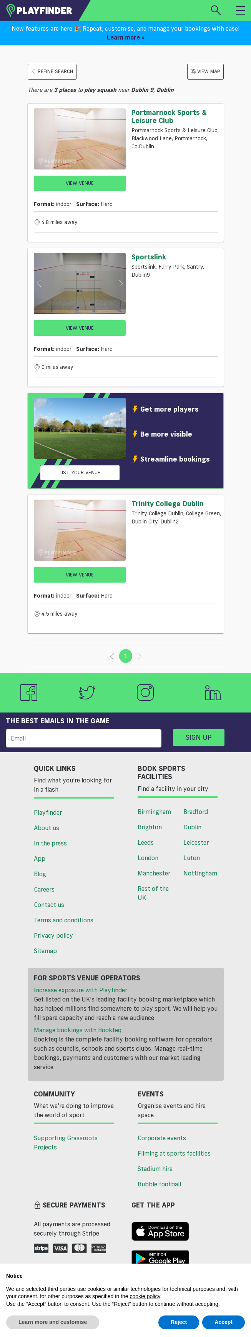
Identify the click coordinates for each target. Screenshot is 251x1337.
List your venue (80, 472)
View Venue (80, 183)
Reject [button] (179, 1322)
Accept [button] (223, 1322)
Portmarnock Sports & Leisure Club (169, 116)
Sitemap (45, 951)
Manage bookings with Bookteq (77, 1030)
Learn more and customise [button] (52, 1322)
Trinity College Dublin (167, 503)
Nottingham (200, 873)
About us (46, 828)
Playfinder (48, 812)
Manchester (154, 873)
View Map (205, 71)
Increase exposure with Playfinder (80, 990)
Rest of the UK (153, 893)
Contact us (49, 904)
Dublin (192, 827)
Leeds (146, 842)
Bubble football (159, 1184)
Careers (44, 889)
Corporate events (162, 1138)
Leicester (196, 842)
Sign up (199, 737)
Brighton (150, 827)
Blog (40, 874)
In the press (50, 843)
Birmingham (154, 811)
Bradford (195, 811)
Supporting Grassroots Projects (66, 1142)
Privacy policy (53, 935)
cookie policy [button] (145, 1296)
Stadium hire (155, 1169)
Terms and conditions (63, 920)
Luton (191, 858)
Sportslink (148, 256)
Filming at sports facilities (174, 1153)
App (39, 858)
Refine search (52, 71)
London (148, 858)
